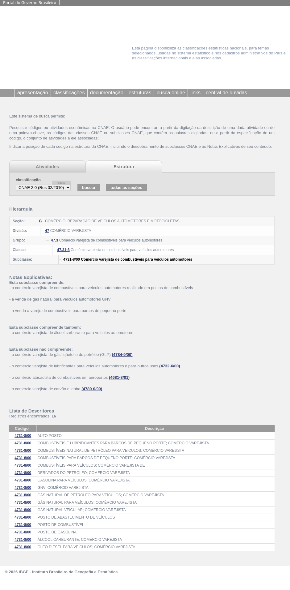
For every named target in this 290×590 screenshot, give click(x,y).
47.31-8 (63, 250)
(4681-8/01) (119, 377)
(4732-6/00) (169, 366)
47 (47, 231)
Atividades (47, 166)
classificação (28, 179)
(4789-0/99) (91, 389)
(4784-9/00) (122, 354)
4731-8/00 (22, 436)
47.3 (54, 240)
